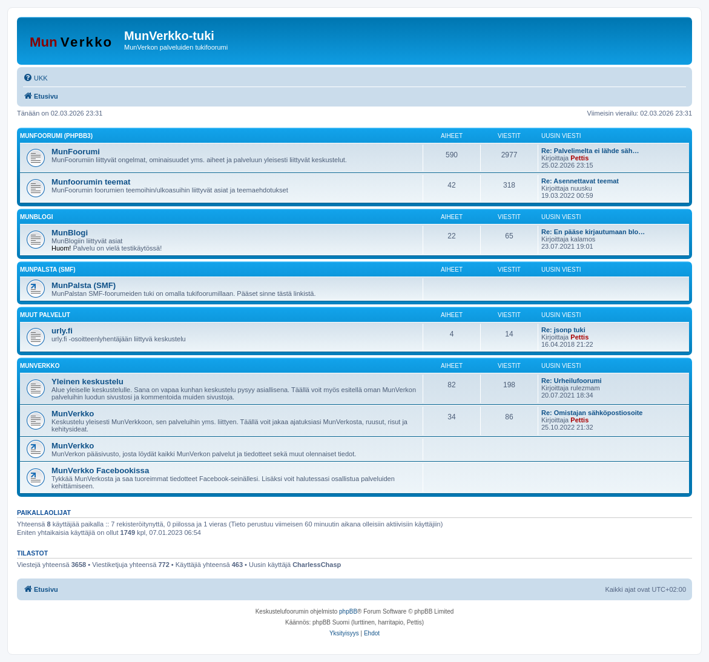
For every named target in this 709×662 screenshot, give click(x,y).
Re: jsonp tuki (563, 329)
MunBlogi (36, 217)
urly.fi (62, 330)
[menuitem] (35, 78)
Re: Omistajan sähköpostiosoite (591, 412)
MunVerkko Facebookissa (100, 470)
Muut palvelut (45, 315)
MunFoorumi (75, 151)
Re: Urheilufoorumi (571, 380)
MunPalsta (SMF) (47, 269)
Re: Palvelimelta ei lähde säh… (590, 150)
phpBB (348, 611)
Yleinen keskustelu (87, 381)
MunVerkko (40, 365)
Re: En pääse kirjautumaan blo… (593, 231)
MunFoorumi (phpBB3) (56, 136)
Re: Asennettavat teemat (580, 181)
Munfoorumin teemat (90, 181)
